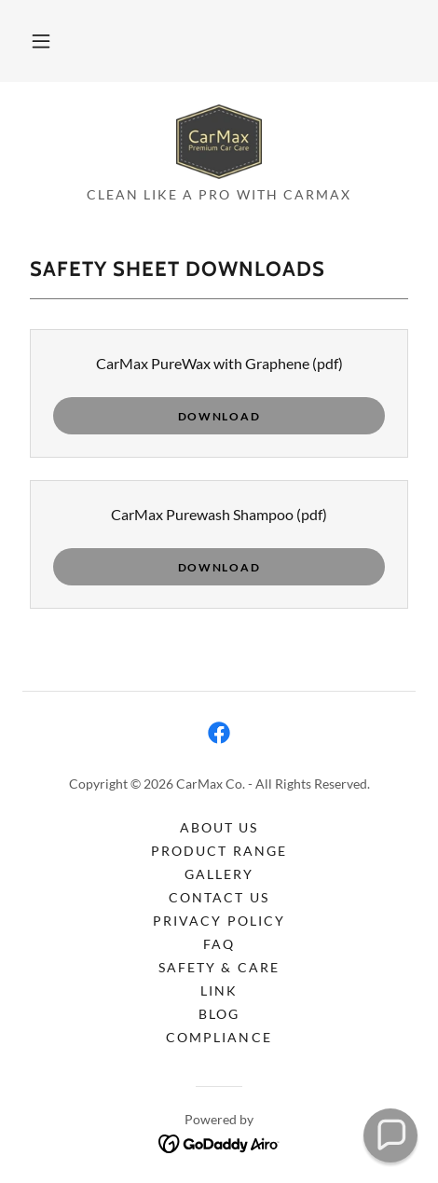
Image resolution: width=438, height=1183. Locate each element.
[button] (41, 41)
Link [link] (219, 990)
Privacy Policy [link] (218, 921)
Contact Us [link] (218, 897)
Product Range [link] (218, 851)
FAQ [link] (219, 944)
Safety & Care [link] (218, 967)
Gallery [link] (219, 874)
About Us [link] (219, 827)
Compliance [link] (218, 1037)
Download (219, 416)
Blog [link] (219, 1014)
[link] (219, 141)
